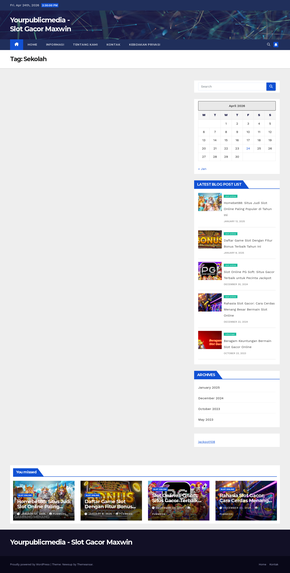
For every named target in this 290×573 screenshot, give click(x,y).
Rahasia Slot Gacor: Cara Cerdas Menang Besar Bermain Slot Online (249, 309)
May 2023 (205, 419)
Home (32, 44)
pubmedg (57, 513)
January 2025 (209, 387)
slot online (230, 196)
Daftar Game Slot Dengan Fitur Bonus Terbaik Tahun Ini (108, 506)
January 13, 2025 (34, 513)
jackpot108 (206, 442)
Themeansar (85, 564)
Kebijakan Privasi (144, 44)
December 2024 (211, 398)
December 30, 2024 (170, 507)
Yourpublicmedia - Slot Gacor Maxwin (71, 542)
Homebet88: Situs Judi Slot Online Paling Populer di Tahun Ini (248, 209)
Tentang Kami (85, 44)
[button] (268, 44)
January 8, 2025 (101, 513)
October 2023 (209, 409)
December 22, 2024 (238, 507)
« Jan (202, 169)
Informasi (55, 44)
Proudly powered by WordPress (30, 564)
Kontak (113, 44)
